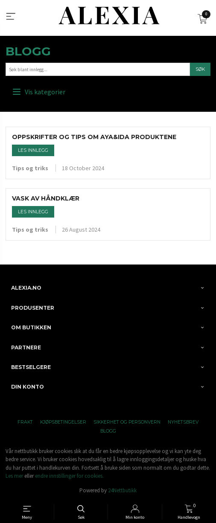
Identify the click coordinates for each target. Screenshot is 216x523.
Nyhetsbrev (183, 422)
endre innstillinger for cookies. (69, 475)
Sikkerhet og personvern (127, 422)
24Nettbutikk (122, 490)
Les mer (14, 475)
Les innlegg (33, 150)
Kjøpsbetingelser (63, 422)
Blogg (28, 51)
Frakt (25, 422)
